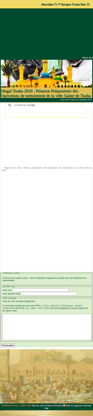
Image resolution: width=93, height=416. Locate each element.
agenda (78, 411)
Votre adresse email (11, 294)
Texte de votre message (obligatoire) (18, 301)
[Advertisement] (46, 32)
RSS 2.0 (69, 411)
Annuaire (58, 411)
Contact (49, 411)
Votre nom (7, 290)
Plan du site (38, 411)
